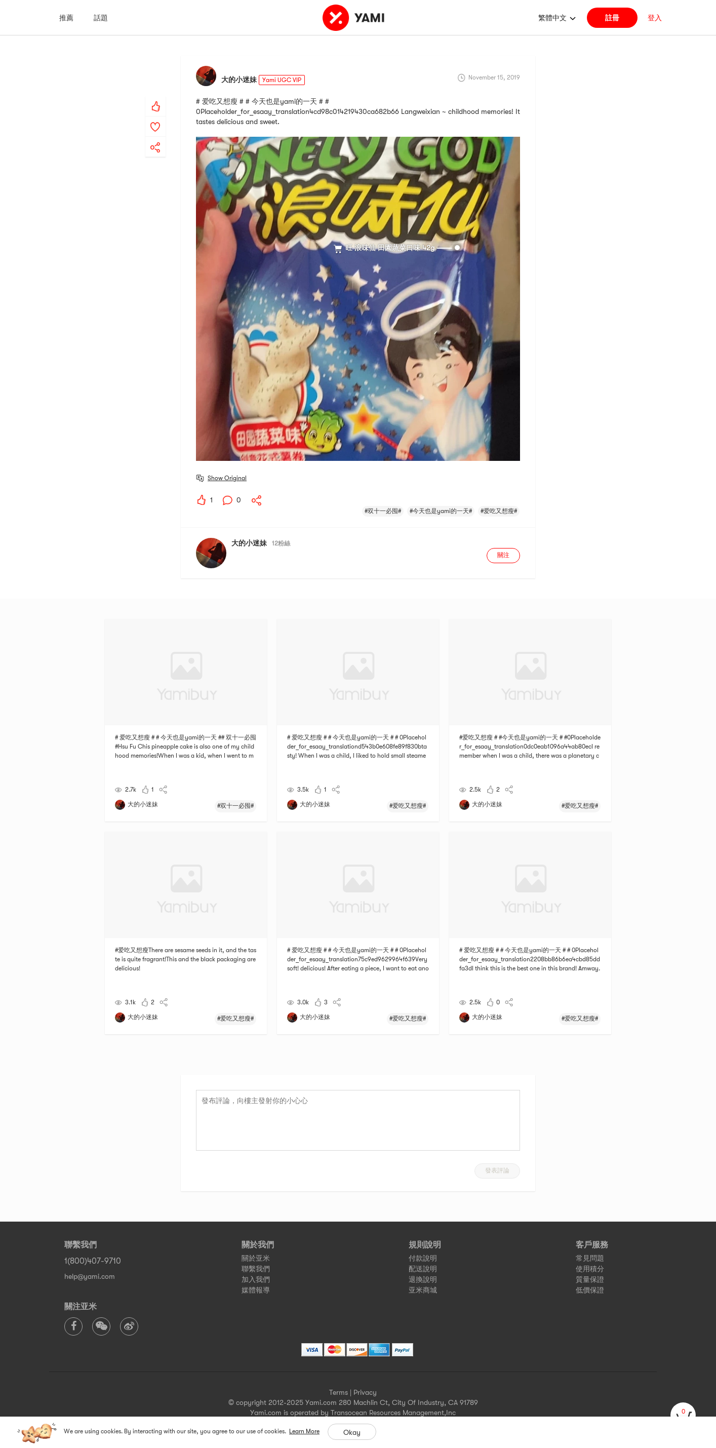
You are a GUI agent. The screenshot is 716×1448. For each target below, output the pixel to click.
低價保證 (590, 1290)
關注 (503, 555)
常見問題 (590, 1258)
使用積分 (590, 1269)
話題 (101, 18)
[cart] (683, 1415)
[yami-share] (155, 137)
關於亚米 (256, 1258)
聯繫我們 (256, 1269)
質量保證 (590, 1279)
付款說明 (423, 1258)
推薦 (66, 18)
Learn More (304, 1431)
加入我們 (256, 1279)
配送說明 (423, 1269)
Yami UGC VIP (281, 80)
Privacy (365, 1392)
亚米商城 (423, 1290)
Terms (338, 1392)
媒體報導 (256, 1290)
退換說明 (423, 1279)
